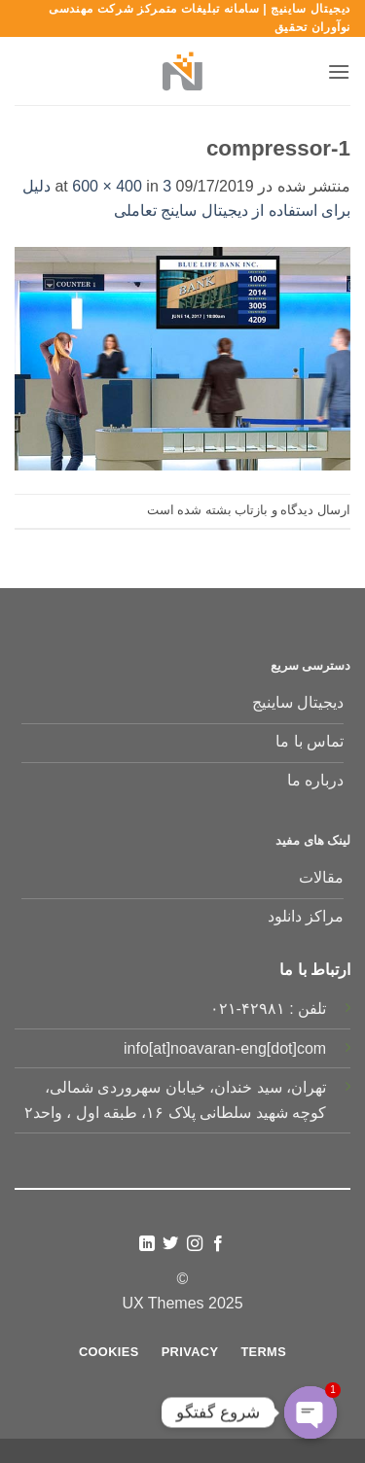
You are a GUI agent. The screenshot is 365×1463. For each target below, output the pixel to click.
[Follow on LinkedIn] (147, 1244)
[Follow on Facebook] (218, 1244)
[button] (338, 71)
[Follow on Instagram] (194, 1244)
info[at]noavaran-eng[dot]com (225, 1048)
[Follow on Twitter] (170, 1244)
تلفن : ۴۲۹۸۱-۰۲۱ (268, 1008)
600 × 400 (107, 186)
